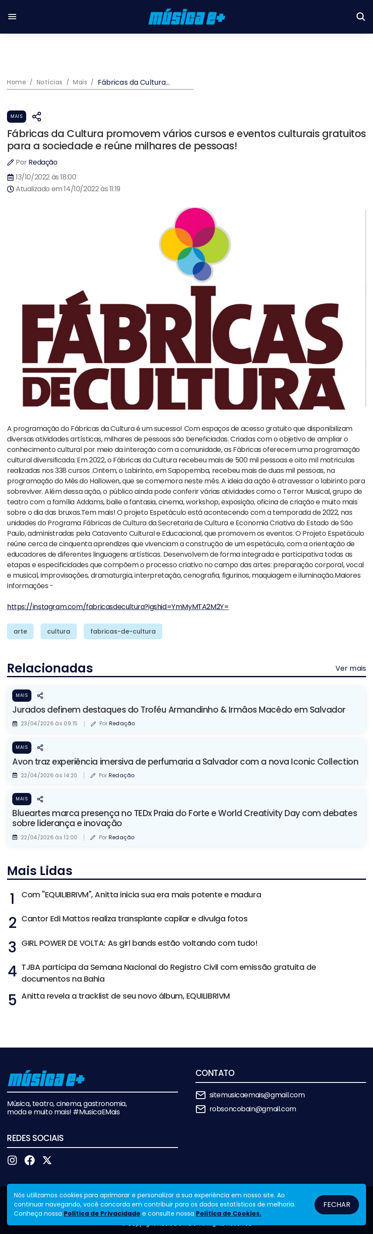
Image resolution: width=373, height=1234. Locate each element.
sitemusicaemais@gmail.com (257, 1095)
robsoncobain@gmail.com (252, 1109)
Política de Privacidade (102, 1213)
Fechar (336, 1205)
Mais (16, 116)
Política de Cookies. (228, 1213)
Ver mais (350, 668)
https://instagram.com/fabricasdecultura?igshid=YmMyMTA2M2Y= (118, 607)
